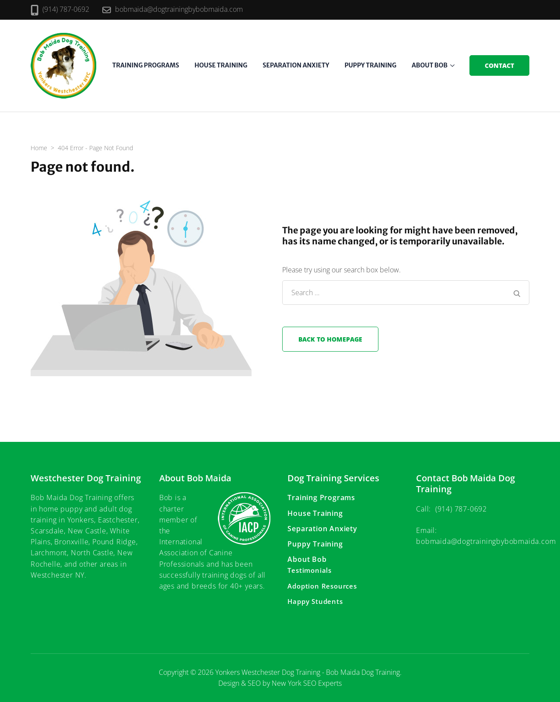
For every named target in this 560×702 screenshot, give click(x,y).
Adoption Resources (322, 586)
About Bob (430, 65)
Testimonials (309, 570)
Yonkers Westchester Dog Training (267, 672)
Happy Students (315, 601)
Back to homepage (330, 339)
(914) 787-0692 (65, 9)
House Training (220, 65)
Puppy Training (370, 65)
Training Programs (145, 65)
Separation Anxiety (295, 65)
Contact (499, 65)
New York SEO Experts (307, 683)
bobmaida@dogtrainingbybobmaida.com (179, 9)
